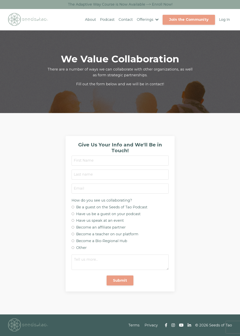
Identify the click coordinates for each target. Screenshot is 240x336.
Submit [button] (120, 280)
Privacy (151, 325)
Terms (134, 325)
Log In (224, 19)
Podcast (107, 19)
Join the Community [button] (189, 19)
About (90, 19)
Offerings (148, 19)
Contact (126, 19)
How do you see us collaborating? (102, 200)
